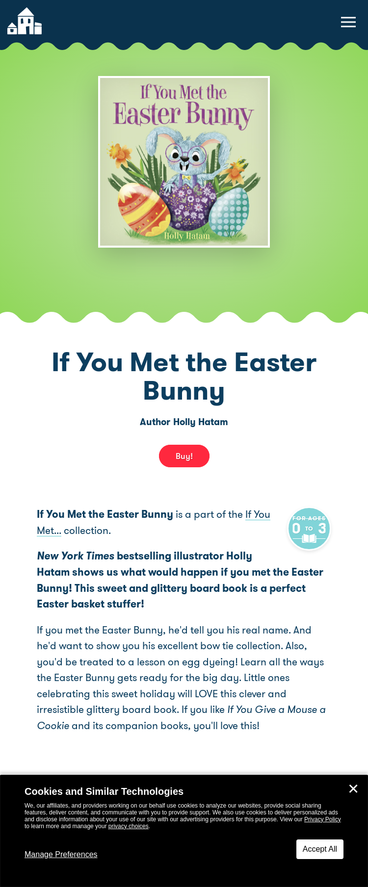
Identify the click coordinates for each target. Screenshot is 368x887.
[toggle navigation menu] (348, 22)
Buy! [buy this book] (184, 456)
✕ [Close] (353, 789)
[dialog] (184, 831)
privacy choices (128, 826)
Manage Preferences (61, 854)
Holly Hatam (200, 422)
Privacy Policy (322, 819)
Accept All (320, 849)
